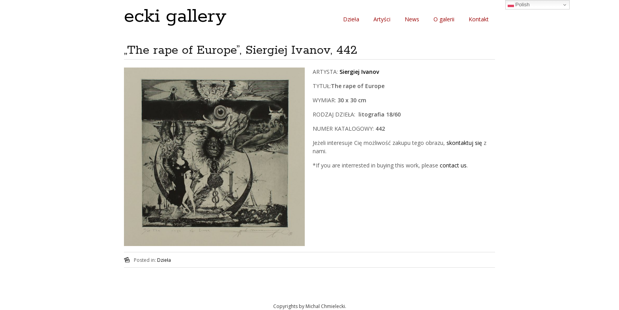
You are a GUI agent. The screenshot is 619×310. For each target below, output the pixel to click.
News (412, 19)
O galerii (443, 19)
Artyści (381, 19)
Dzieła (351, 19)
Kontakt (479, 19)
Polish (519, 5)
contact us (453, 165)
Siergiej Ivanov (359, 71)
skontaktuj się (463, 143)
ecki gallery (175, 16)
